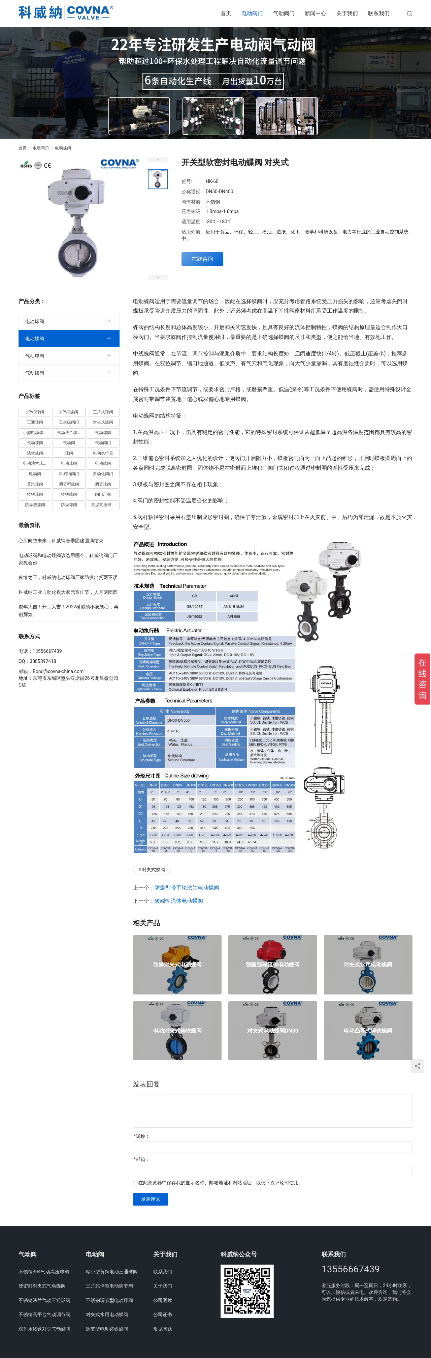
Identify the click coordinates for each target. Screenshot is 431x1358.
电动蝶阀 (34, 338)
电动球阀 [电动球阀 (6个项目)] (69, 463)
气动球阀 (34, 355)
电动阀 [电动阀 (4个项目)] (35, 473)
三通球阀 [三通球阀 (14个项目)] (35, 422)
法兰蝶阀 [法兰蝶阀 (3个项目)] (35, 453)
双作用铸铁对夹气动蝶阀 (44, 1329)
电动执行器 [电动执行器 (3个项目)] (103, 453)
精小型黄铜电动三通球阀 (112, 1271)
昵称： (142, 1136)
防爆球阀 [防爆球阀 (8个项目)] (69, 504)
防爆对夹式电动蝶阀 (177, 965)
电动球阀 (34, 321)
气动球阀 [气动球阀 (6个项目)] (103, 432)
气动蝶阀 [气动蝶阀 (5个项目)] (35, 442)
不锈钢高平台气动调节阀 (44, 1314)
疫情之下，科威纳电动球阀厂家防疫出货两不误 (68, 577)
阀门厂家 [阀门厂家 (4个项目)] (103, 494)
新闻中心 (315, 13)
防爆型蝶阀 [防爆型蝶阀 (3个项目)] (35, 504)
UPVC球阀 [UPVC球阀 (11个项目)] (35, 412)
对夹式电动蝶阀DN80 (272, 1031)
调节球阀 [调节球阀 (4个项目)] (103, 484)
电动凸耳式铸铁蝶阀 (368, 1031)
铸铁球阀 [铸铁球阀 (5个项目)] (35, 494)
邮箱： (142, 1159)
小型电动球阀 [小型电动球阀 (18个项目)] (35, 432)
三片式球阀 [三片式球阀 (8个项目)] (103, 412)
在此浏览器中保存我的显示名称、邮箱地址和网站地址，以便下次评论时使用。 (220, 1182)
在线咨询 (202, 259)
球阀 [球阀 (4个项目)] (69, 453)
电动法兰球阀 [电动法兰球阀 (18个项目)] (35, 463)
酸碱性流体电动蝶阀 (179, 901)
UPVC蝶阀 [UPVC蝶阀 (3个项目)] (69, 412)
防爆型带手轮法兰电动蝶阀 (187, 888)
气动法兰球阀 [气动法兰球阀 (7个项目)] (69, 432)
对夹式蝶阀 (153, 869)
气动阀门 (284, 13)
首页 (226, 13)
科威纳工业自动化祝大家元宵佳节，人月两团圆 (68, 592)
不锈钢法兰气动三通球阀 (44, 1300)
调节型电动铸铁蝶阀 (107, 1329)
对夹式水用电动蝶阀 (368, 965)
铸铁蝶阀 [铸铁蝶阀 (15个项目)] (69, 494)
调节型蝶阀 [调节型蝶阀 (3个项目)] (69, 484)
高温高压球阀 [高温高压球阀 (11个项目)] (103, 504)
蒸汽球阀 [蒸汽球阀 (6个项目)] (35, 484)
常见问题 (162, 1329)
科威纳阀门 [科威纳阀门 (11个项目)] (69, 473)
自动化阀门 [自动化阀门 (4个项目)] (103, 473)
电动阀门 (252, 13)
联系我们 (379, 13)
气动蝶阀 (34, 373)
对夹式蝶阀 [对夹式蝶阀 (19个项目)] (103, 422)
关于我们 (347, 13)
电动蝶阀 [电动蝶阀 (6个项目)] (103, 463)
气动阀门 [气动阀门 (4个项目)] (103, 442)
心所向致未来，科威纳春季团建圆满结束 (61, 540)
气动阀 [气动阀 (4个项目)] (69, 442)
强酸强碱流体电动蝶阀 (273, 965)
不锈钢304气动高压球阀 (44, 1271)
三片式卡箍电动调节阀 (109, 1286)
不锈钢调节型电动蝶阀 (109, 1300)
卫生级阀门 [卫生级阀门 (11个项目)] (69, 422)
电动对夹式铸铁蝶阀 (177, 1031)
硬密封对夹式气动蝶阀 (42, 1286)
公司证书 (162, 1314)
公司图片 (162, 1300)
